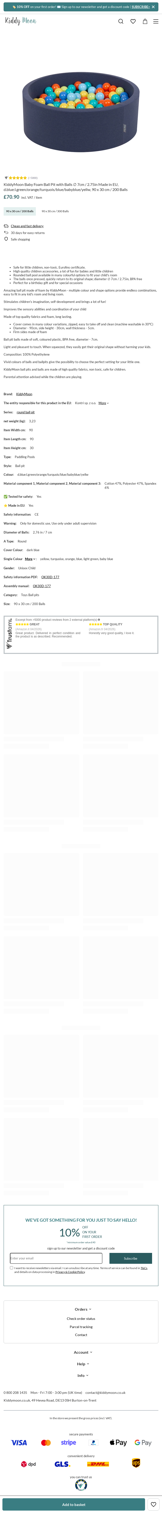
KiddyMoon (24, 394)
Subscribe (130, 1258)
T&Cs (144, 1268)
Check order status (81, 1319)
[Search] (121, 21)
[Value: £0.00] (145, 21)
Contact (81, 1335)
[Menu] (156, 21)
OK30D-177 (50, 577)
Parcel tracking (81, 1327)
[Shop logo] (21, 21)
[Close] (153, 7)
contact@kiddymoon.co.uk (105, 1392)
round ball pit (26, 412)
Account (81, 1352)
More (102, 403)
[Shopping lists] (133, 21)
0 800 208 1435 (15, 1392)
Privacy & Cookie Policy (70, 1272)
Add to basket (73, 1504)
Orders (81, 1309)
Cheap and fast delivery (27, 226)
